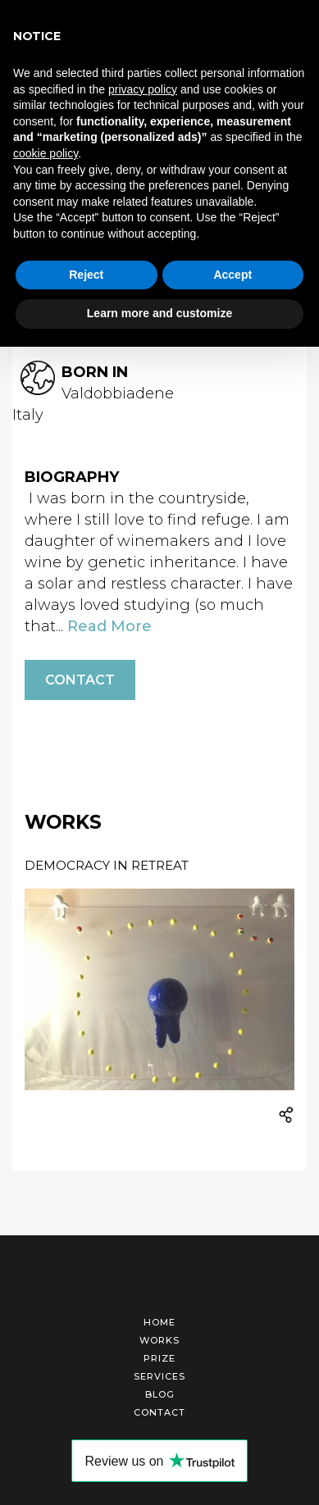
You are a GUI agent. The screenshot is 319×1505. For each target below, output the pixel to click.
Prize (159, 1358)
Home (159, 1322)
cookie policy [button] (45, 153)
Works (159, 1340)
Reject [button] (86, 274)
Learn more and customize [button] (159, 313)
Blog (160, 1394)
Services (159, 1376)
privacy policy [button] (142, 89)
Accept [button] (232, 274)
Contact (80, 680)
